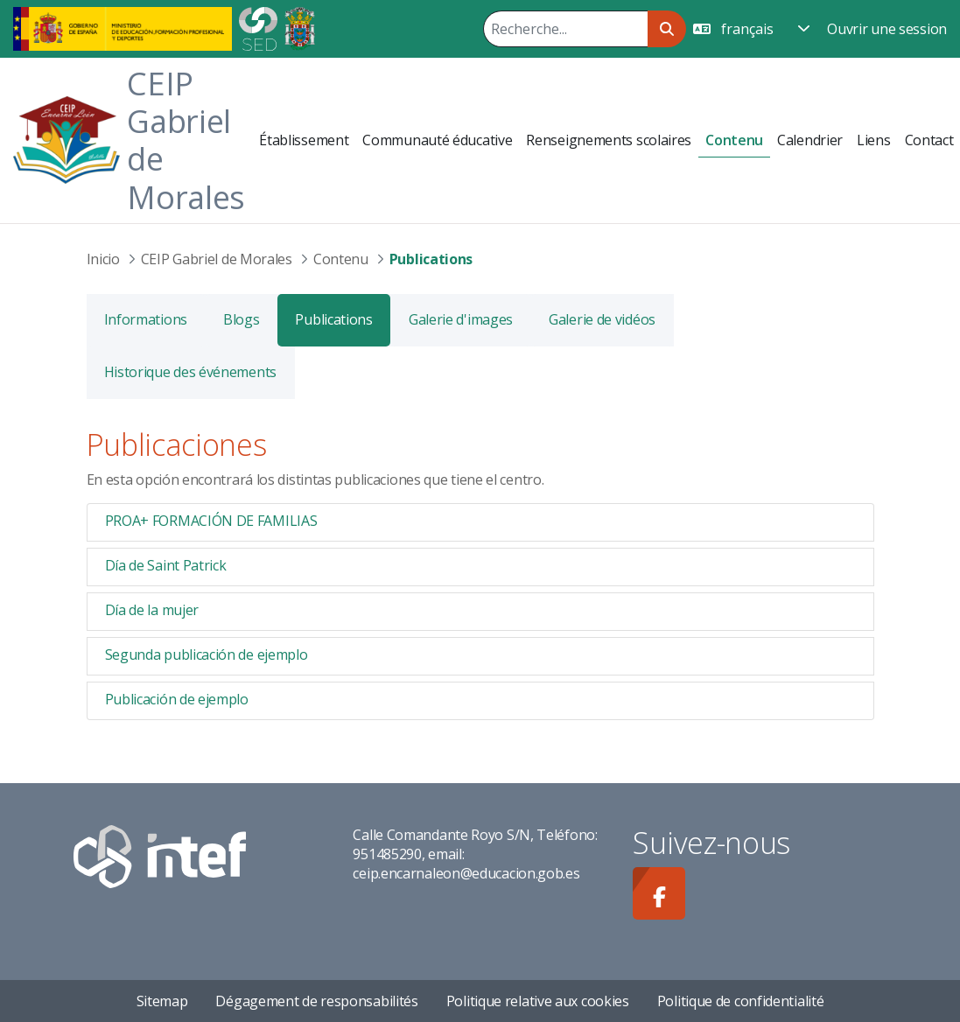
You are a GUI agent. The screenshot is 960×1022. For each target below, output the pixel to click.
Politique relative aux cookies (537, 1001)
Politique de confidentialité (740, 1001)
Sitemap (162, 1001)
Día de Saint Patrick (166, 565)
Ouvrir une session (887, 28)
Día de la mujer (152, 610)
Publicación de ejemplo (177, 699)
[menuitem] (303, 140)
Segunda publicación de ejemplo (206, 654)
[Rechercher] (565, 28)
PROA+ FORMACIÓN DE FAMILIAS (211, 520)
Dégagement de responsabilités (316, 1001)
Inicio (103, 259)
